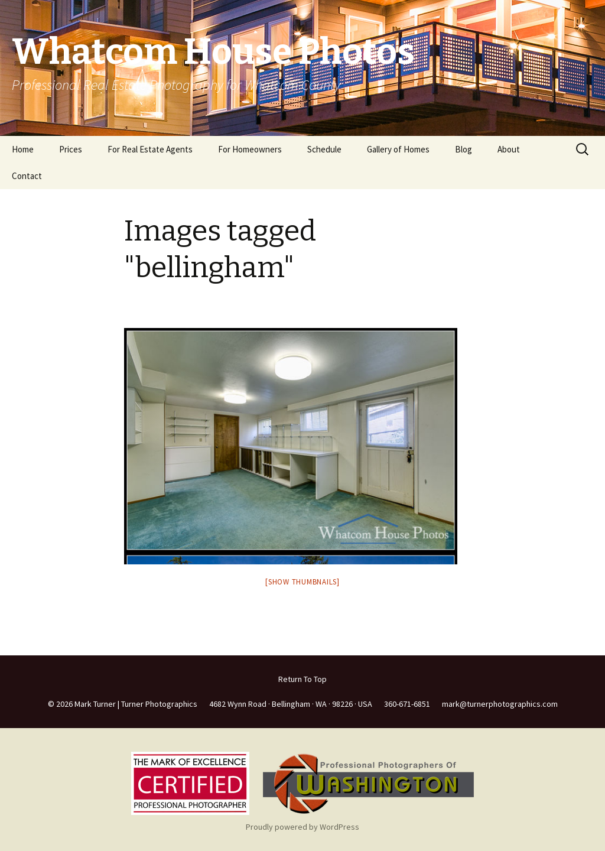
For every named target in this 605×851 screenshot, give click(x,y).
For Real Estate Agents (150, 149)
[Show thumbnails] (302, 582)
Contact (27, 175)
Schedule (324, 149)
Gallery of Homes (398, 149)
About (508, 149)
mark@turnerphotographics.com (500, 704)
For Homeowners (250, 149)
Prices (70, 149)
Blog (463, 149)
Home (23, 149)
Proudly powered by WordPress (302, 826)
